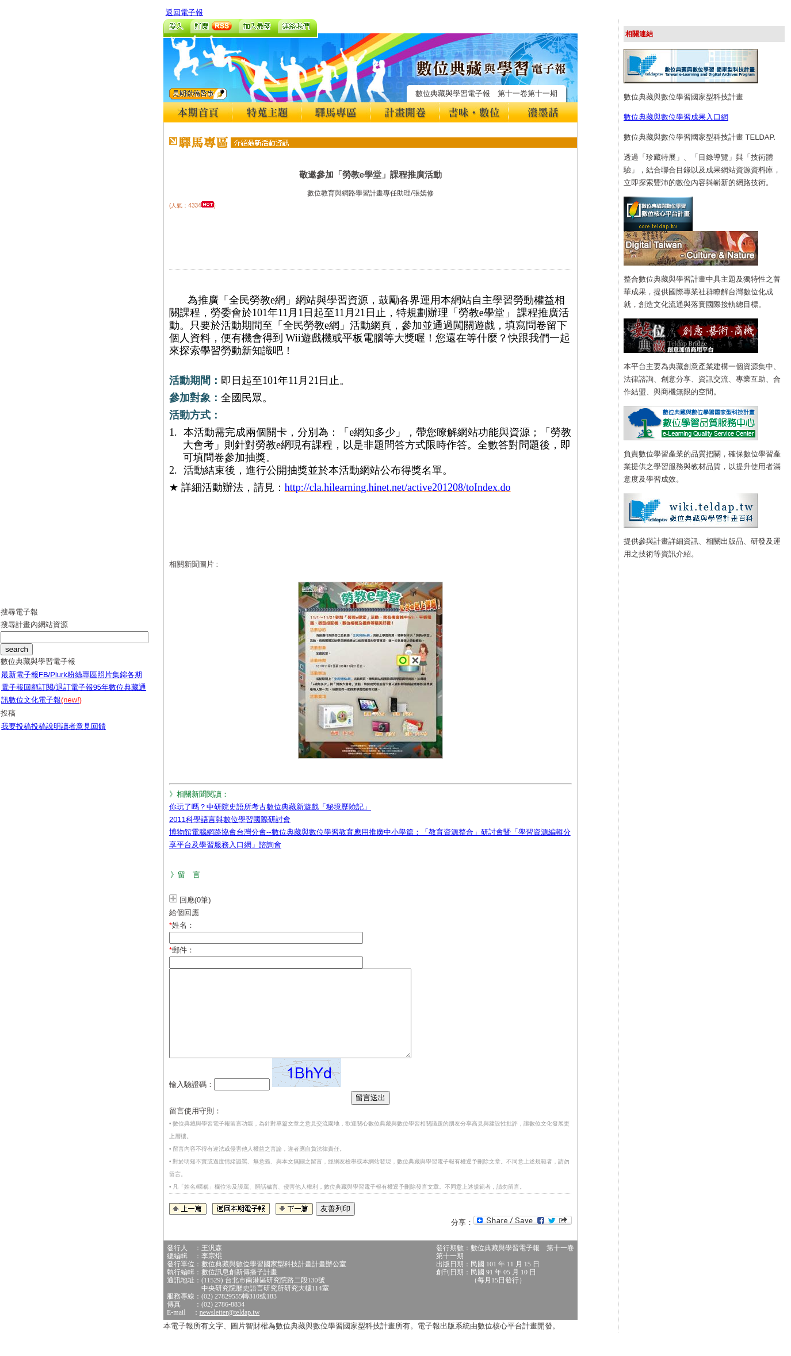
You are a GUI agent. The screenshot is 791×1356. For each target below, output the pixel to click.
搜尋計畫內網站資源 (34, 633)
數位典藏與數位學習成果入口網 (676, 117)
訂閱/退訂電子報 (66, 696)
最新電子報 (20, 683)
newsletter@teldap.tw (230, 1330)
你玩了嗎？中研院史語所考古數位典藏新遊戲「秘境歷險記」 (270, 806)
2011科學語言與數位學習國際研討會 (230, 819)
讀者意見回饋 (83, 735)
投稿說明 (46, 735)
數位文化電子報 (45, 708)
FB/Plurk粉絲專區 (68, 683)
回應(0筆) (195, 900)
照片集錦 (112, 683)
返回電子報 (184, 12)
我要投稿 (16, 735)
